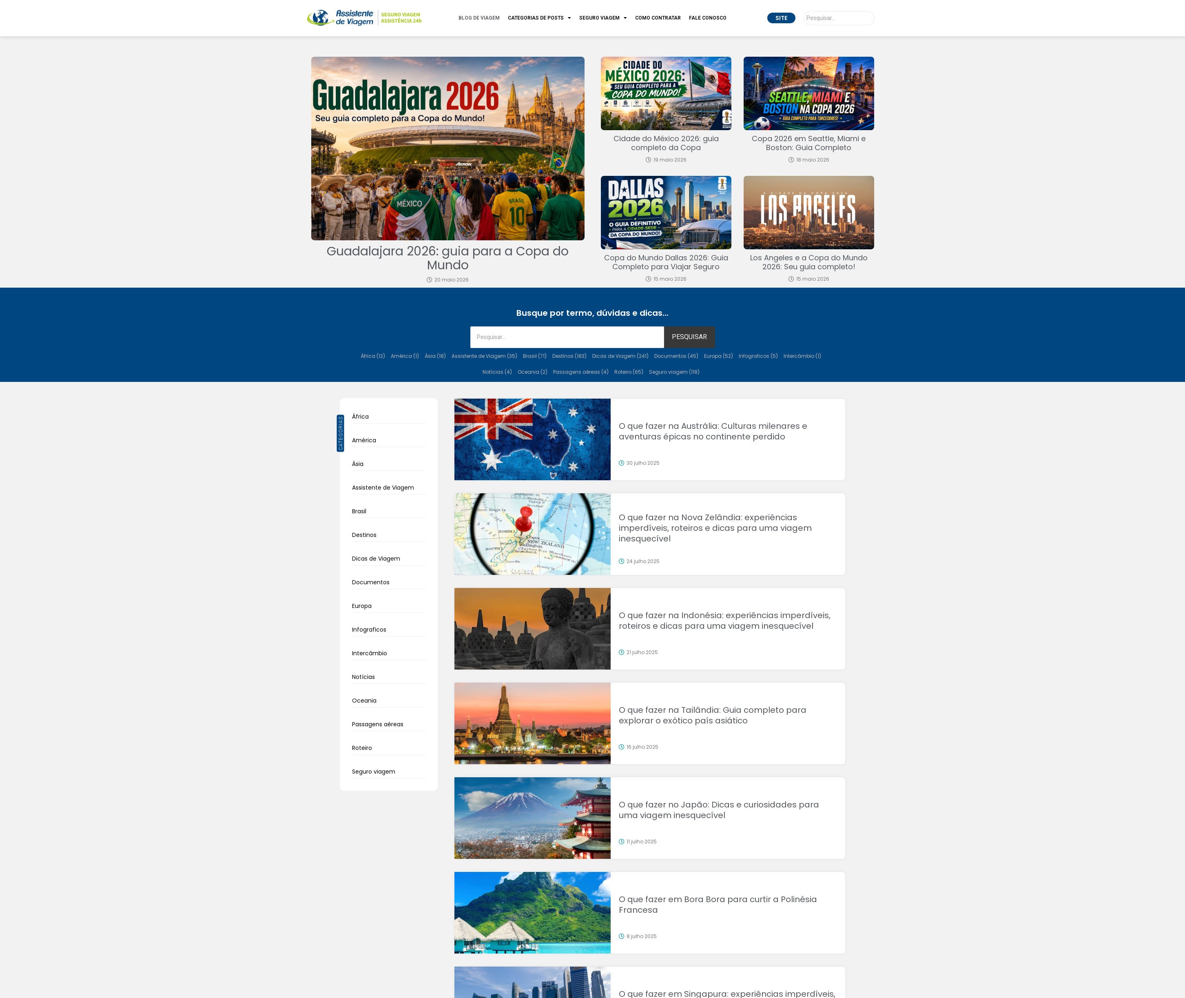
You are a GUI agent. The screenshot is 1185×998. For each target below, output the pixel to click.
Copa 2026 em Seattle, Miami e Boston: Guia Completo (809, 143)
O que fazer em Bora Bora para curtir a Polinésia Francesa (718, 905)
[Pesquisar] (839, 18)
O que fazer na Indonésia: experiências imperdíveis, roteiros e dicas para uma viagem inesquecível (725, 621)
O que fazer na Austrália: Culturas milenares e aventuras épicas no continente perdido (713, 431)
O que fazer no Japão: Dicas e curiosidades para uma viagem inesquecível (719, 810)
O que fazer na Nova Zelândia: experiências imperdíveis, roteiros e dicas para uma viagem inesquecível (715, 528)
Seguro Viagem (603, 17)
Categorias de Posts (539, 17)
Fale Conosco (708, 18)
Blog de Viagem (479, 18)
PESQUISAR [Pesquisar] (689, 337)
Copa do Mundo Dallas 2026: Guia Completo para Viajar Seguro (666, 262)
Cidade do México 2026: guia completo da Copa (666, 143)
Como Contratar (658, 18)
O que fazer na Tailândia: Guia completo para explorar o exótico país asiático (712, 715)
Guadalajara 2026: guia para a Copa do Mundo (448, 258)
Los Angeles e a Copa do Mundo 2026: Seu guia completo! (809, 262)
